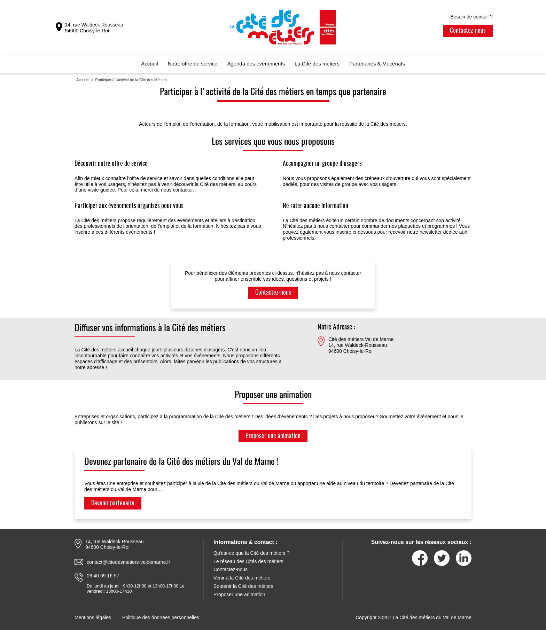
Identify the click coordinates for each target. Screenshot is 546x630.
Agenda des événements (256, 64)
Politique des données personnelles (160, 617)
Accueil (149, 64)
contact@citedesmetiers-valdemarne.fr (128, 562)
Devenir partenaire (112, 503)
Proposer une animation (273, 436)
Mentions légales (93, 617)
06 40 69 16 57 (103, 575)
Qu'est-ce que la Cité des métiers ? (251, 553)
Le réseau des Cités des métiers (248, 561)
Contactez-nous (468, 31)
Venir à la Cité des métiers (241, 578)
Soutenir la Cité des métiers (243, 586)
